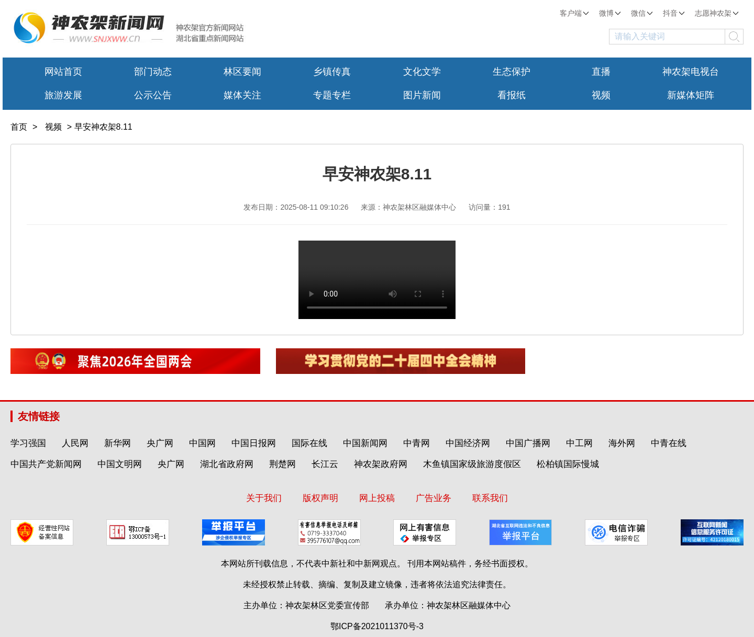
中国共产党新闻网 (46, 464)
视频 (601, 95)
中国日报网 (253, 443)
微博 (609, 13)
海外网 (621, 443)
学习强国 (28, 443)
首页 (18, 126)
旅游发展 (63, 95)
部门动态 (153, 71)
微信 (641, 13)
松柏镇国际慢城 (568, 464)
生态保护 (511, 71)
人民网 (75, 443)
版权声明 (320, 498)
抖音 (673, 13)
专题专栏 (332, 95)
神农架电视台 (690, 71)
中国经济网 (468, 443)
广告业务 (433, 498)
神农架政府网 (380, 464)
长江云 (325, 464)
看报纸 (511, 95)
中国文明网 (119, 464)
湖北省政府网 (226, 464)
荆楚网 (282, 464)
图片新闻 (422, 95)
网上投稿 (377, 498)
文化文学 (422, 71)
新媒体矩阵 (690, 95)
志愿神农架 (716, 13)
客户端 (574, 13)
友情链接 (39, 416)
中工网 (579, 443)
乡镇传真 (332, 71)
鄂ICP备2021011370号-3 (377, 626)
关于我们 (264, 498)
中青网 (416, 443)
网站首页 (63, 71)
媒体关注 (242, 95)
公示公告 (153, 95)
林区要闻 (242, 71)
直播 (601, 71)
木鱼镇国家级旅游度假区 (472, 464)
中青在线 (668, 443)
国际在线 (309, 443)
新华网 (117, 443)
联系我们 (490, 498)
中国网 (202, 443)
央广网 (160, 443)
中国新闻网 (365, 443)
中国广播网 (528, 443)
